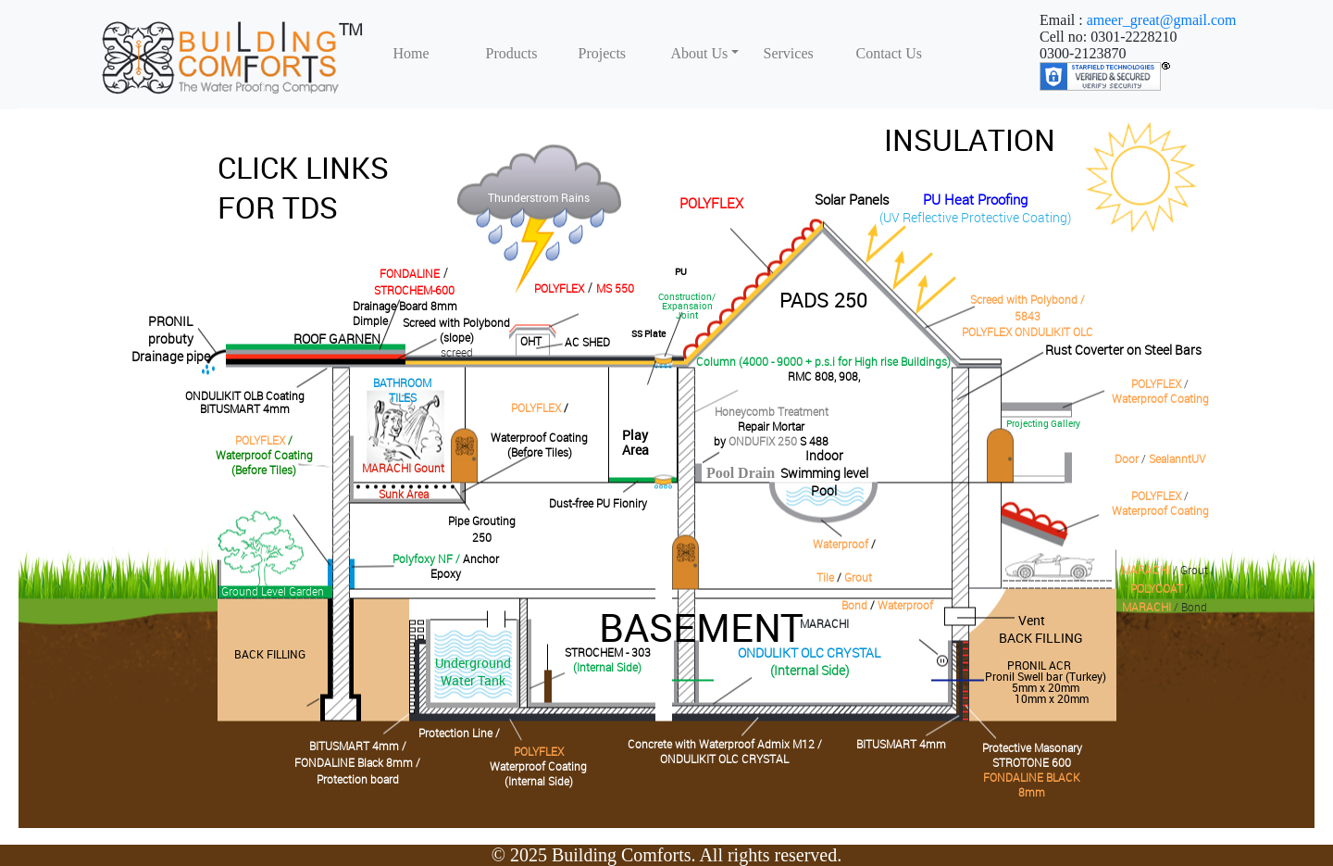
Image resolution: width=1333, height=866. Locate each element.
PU (681, 271)
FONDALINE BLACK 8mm (1031, 784)
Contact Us (889, 53)
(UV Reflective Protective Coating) (975, 217)
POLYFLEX (711, 203)
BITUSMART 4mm (245, 408)
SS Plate (648, 333)
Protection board (358, 779)
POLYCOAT (1156, 588)
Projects (603, 53)
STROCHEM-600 (414, 289)
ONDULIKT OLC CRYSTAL (809, 652)
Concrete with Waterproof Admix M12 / (725, 743)
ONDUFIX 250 (763, 440)
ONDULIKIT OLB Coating (245, 395)
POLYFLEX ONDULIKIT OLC (1027, 331)
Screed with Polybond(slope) (456, 330)
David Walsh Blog (1143, 177)
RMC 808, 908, (824, 376)
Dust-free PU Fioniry (598, 503)
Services (789, 53)
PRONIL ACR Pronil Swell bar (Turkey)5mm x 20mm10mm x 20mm (1045, 682)
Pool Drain (740, 473)
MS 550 (615, 288)
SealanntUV (1177, 458)
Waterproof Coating (1160, 398)
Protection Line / (459, 732)
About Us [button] (700, 53)
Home (411, 53)
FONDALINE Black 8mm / (357, 762)
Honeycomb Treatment (771, 411)
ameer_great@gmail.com (1162, 20)
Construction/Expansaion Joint (687, 305)
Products (512, 53)
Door (1127, 458)
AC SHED (587, 341)
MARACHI (1145, 569)
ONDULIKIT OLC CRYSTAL (724, 758)
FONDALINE (410, 273)
